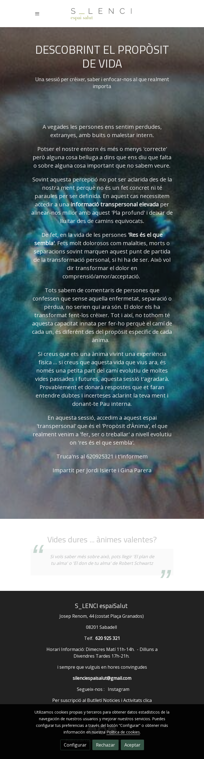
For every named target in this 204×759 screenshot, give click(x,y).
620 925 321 (107, 638)
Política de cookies (123, 732)
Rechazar (105, 745)
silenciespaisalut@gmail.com (102, 678)
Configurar (75, 745)
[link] (102, 14)
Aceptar (132, 745)
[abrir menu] (37, 13)
